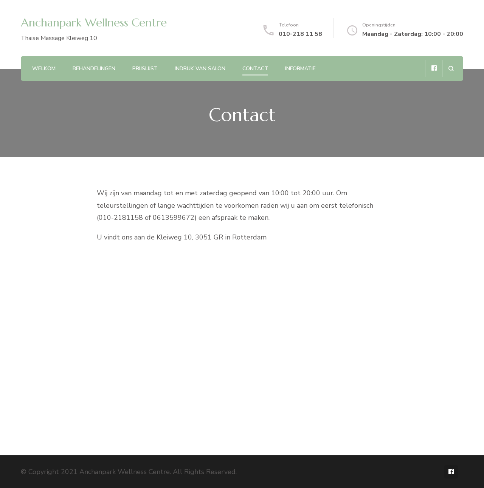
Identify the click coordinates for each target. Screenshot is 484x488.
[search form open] (450, 68)
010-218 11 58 (300, 34)
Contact (255, 68)
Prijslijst (145, 68)
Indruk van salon (200, 68)
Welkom (44, 68)
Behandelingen (94, 68)
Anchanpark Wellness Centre (94, 22)
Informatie (300, 68)
